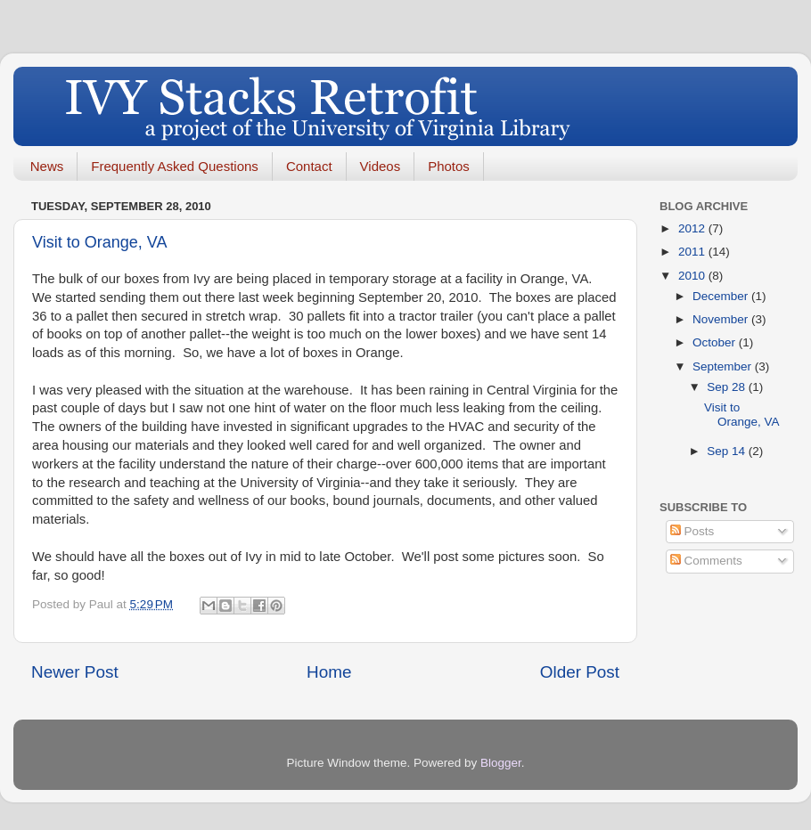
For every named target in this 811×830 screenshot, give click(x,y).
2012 (693, 228)
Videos (380, 166)
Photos (449, 166)
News (47, 166)
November (721, 319)
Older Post (579, 672)
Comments (706, 560)
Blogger (500, 762)
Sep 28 (728, 387)
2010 (693, 275)
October (715, 342)
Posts (692, 531)
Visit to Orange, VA (99, 242)
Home (329, 672)
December (721, 296)
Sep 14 (728, 451)
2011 (693, 251)
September (723, 366)
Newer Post (75, 672)
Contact (309, 166)
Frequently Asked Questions (174, 166)
